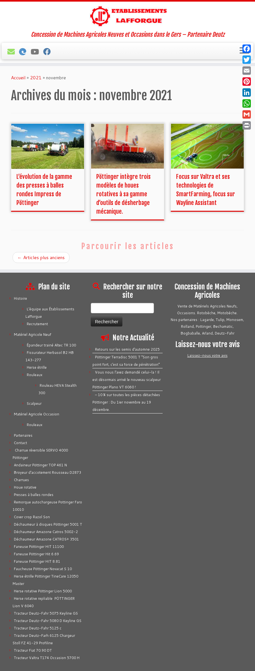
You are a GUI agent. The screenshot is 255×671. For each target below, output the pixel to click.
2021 (36, 77)
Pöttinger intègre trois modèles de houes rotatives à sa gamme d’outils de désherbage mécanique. (123, 194)
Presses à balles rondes (33, 494)
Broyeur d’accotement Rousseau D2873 (47, 472)
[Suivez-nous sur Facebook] (49, 51)
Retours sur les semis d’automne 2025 (127, 349)
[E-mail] (13, 51)
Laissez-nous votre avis (207, 355)
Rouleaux (34, 374)
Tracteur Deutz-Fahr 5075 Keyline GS (46, 613)
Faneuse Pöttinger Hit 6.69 (36, 554)
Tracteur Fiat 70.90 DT (33, 650)
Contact (20, 442)
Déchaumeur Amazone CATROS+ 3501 (46, 539)
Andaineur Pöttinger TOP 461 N (40, 465)
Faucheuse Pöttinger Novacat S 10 (43, 568)
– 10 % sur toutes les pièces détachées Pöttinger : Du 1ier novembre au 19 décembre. (126, 402)
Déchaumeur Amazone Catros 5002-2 (46, 531)
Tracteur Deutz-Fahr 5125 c (37, 628)
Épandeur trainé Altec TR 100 (51, 345)
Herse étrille (37, 367)
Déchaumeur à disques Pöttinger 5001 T (48, 524)
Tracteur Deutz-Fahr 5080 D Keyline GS (47, 620)
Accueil (18, 77)
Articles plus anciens (41, 257)
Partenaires (23, 435)
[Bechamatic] (25, 51)
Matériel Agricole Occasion (36, 414)
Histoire (20, 298)
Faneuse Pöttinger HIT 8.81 (37, 561)
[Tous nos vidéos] (37, 51)
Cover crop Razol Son (32, 517)
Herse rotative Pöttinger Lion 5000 (43, 591)
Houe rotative (25, 487)
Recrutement (37, 323)
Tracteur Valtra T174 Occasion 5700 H (47, 657)
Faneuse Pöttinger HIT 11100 (39, 546)
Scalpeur (34, 403)
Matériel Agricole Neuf (32, 334)
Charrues (21, 479)
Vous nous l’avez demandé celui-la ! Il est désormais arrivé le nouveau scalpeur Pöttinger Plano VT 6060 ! (126, 380)
